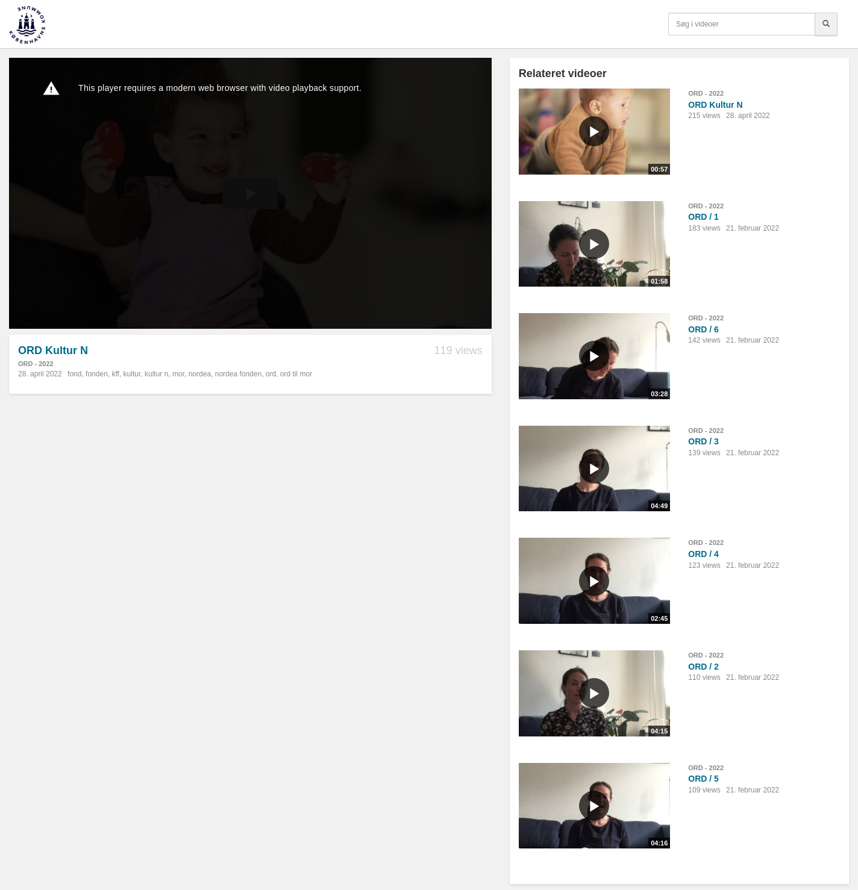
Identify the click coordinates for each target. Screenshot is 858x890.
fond (74, 374)
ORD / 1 (703, 217)
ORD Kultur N (715, 105)
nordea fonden (238, 374)
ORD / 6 (703, 329)
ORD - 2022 (36, 363)
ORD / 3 (703, 441)
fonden (97, 374)
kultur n (156, 374)
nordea (200, 374)
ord (271, 374)
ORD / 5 (703, 778)
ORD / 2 (703, 666)
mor (178, 374)
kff (115, 374)
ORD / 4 (703, 554)
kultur (132, 374)
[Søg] (826, 24)
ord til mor (296, 374)
